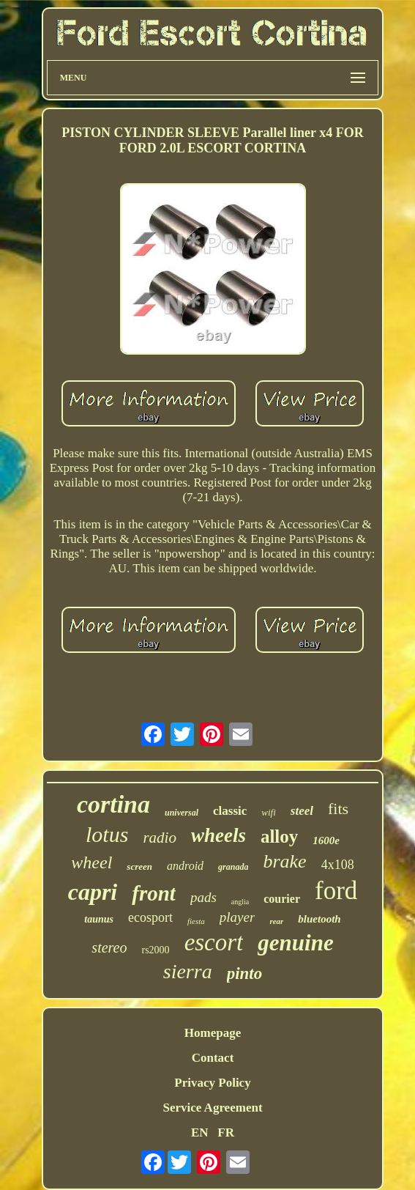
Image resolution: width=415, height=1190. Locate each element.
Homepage (212, 1033)
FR (225, 1132)
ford (336, 890)
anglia (240, 902)
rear (276, 921)
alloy (279, 836)
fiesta (196, 921)
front (154, 893)
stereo (109, 947)
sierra (187, 971)
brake (284, 861)
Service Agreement (212, 1108)
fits (338, 808)
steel (302, 811)
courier (281, 898)
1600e (326, 840)
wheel (91, 862)
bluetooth (319, 919)
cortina (113, 804)
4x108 (337, 864)
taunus (98, 919)
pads (203, 897)
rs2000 (156, 950)
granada (233, 867)
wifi (268, 812)
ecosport (150, 917)
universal (181, 813)
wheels (218, 835)
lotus (107, 834)
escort (214, 942)
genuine (295, 943)
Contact (213, 1058)
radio (159, 837)
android (185, 866)
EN (200, 1132)
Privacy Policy (212, 1083)
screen (139, 866)
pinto (245, 973)
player (237, 917)
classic (230, 811)
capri (93, 892)
